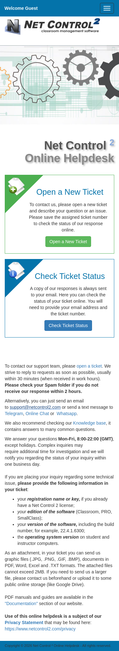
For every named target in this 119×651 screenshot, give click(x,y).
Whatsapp (66, 413)
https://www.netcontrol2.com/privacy (40, 628)
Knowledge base (89, 423)
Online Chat (37, 413)
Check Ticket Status (68, 325)
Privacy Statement (24, 622)
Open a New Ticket (68, 241)
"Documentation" (21, 603)
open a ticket (89, 366)
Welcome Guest (21, 8)
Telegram (14, 413)
